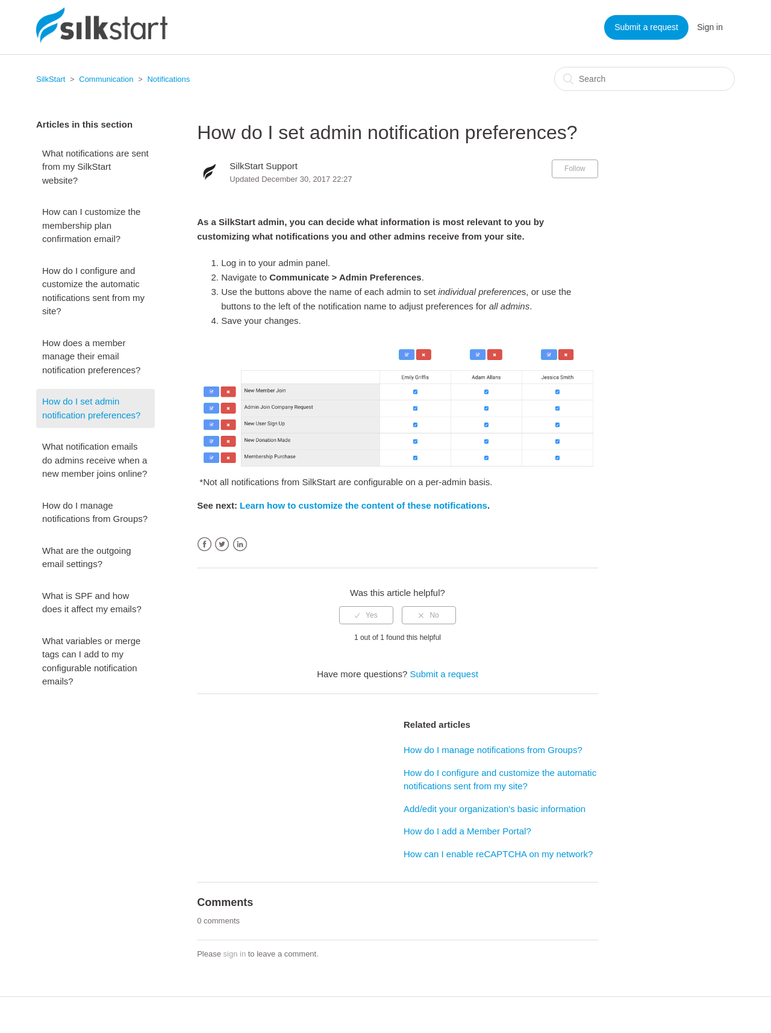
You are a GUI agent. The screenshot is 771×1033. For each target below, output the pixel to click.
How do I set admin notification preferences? (91, 408)
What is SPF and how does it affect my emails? (92, 603)
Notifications (168, 79)
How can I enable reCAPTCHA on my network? (498, 854)
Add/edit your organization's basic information (494, 809)
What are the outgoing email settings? (86, 557)
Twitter (221, 544)
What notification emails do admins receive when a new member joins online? (94, 460)
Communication (106, 79)
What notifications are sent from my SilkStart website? (95, 166)
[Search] (644, 79)
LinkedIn (240, 544)
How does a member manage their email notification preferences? (91, 356)
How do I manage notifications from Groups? (95, 512)
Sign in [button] (710, 27)
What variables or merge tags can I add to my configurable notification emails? (91, 661)
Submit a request (646, 27)
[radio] (366, 615)
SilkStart (50, 79)
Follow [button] (574, 168)
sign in (234, 953)
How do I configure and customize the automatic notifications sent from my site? (93, 291)
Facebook (204, 544)
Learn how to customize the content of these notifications (363, 505)
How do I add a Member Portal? (467, 831)
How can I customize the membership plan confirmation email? (91, 225)
